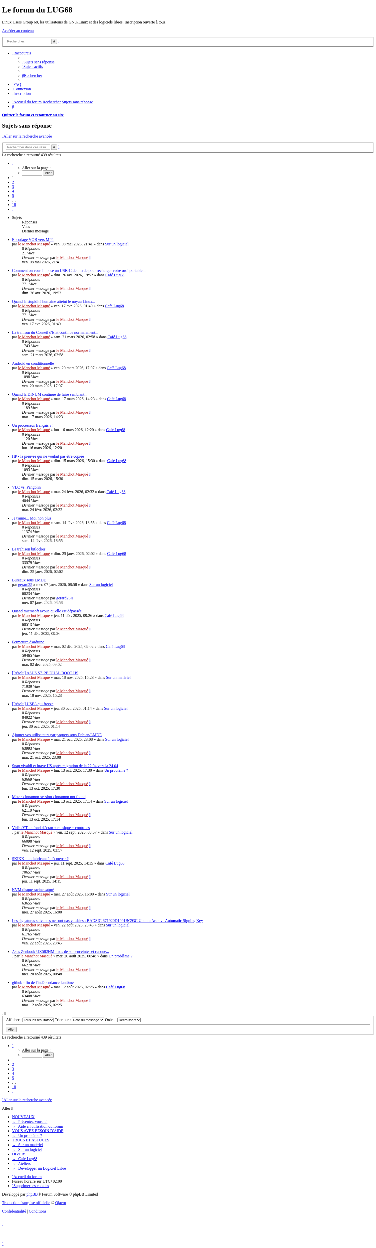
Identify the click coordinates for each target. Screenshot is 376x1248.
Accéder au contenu (18, 30)
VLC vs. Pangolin (26, 487)
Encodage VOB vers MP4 (32, 239)
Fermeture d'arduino (28, 642)
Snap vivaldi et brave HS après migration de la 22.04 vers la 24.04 (65, 766)
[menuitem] (38, 62)
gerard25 (25, 584)
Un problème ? (116, 770)
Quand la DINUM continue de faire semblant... (49, 394)
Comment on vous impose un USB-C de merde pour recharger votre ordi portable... (78, 270)
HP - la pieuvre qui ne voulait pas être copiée (48, 456)
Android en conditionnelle (33, 363)
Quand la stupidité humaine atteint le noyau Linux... (53, 301)
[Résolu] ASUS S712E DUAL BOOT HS (45, 673)
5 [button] (13, 195)
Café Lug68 (114, 275)
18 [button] (14, 204)
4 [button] (13, 191)
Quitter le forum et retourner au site (33, 115)
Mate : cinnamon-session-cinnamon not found (48, 797)
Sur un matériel (118, 677)
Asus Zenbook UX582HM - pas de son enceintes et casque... (60, 951)
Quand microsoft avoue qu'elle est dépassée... (48, 611)
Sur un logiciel (116, 244)
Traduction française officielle (26, 1203)
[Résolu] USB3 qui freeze (32, 704)
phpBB (32, 1194)
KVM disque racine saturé (33, 890)
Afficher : (30, 1020)
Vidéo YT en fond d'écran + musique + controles (51, 828)
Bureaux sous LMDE (29, 580)
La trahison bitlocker (28, 549)
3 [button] (13, 186)
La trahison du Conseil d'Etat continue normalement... (55, 332)
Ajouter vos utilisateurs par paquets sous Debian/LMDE (57, 735)
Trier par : (79, 1020)
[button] (12, 163)
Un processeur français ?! (32, 425)
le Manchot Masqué (34, 244)
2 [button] (13, 182)
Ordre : (123, 1020)
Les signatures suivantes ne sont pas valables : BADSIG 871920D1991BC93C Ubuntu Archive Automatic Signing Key (107, 920)
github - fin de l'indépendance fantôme (43, 982)
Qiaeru (60, 1203)
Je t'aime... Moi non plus (31, 518)
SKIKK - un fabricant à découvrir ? (40, 859)
